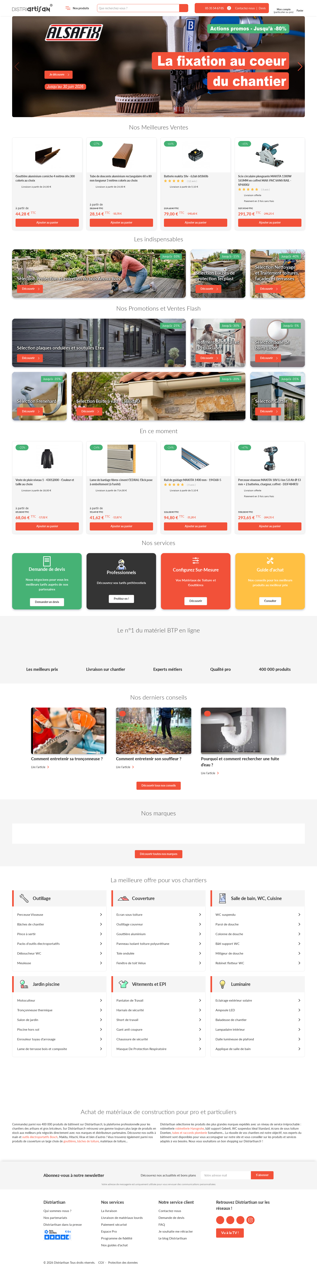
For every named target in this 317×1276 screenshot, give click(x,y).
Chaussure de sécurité (132, 1039)
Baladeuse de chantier (231, 1020)
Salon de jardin (27, 1020)
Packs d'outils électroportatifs (38, 943)
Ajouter (47, 222)
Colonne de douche (229, 934)
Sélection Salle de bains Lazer (272, 345)
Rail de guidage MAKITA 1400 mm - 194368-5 (192, 480)
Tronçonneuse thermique (34, 1010)
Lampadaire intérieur (230, 1029)
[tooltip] (229, 8)
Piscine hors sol (28, 1029)
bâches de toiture (88, 1141)
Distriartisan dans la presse (62, 1224)
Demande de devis (171, 1217)
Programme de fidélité (116, 1238)
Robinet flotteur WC (230, 963)
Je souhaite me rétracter (175, 1231)
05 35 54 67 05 (214, 8)
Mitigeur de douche (229, 953)
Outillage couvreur (129, 924)
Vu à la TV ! (230, 1232)
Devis (262, 8)
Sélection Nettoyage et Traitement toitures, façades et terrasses (277, 272)
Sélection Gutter (271, 401)
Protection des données (123, 1262)
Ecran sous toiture (129, 914)
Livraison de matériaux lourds (122, 1217)
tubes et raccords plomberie (189, 1132)
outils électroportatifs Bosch (40, 1137)
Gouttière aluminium (131, 934)
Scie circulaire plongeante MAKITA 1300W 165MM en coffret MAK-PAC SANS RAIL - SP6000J (265, 180)
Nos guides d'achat (114, 1245)
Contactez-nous (245, 8)
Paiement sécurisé (114, 1224)
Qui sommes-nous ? (57, 1211)
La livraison (109, 1211)
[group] (158, 66)
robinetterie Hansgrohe (189, 1128)
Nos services (112, 1202)
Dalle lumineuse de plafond (235, 1039)
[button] (17, 66)
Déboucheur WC (29, 953)
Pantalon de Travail (129, 1000)
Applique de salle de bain (233, 1049)
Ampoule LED (225, 1010)
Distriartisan (32, 8)
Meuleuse (24, 963)
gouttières (69, 1141)
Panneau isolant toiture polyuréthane (142, 943)
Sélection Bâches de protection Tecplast (215, 275)
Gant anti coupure (129, 1029)
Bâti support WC (228, 943)
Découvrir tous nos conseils (159, 785)
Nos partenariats (55, 1217)
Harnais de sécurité (130, 1010)
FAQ (161, 1224)
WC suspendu (226, 914)
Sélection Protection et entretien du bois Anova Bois (68, 278)
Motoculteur (26, 1000)
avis (192, 181)
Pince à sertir (26, 934)
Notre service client (176, 1202)
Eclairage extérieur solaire (234, 1000)
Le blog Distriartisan (172, 1238)
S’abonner (262, 1175)
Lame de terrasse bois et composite (42, 1049)
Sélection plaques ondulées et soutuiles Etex (60, 348)
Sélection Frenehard (36, 401)
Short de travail (127, 1020)
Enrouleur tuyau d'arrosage (36, 1039)
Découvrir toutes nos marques (158, 854)
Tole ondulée (125, 953)
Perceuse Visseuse (30, 914)
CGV (101, 1262)
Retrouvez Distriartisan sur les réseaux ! (243, 1205)
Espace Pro (109, 1231)
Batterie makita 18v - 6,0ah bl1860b (186, 176)
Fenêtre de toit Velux (131, 963)
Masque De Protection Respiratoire (141, 1049)
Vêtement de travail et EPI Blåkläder (217, 345)
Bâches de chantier (30, 924)
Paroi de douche (227, 924)
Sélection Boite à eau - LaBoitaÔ (108, 401)
